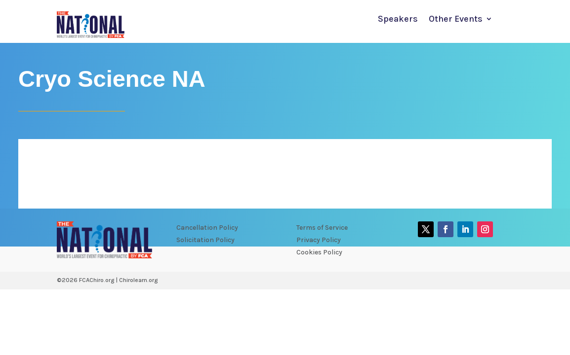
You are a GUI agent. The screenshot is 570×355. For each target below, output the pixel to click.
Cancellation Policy (207, 227)
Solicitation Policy (205, 240)
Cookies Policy (319, 252)
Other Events (456, 19)
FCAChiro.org (97, 280)
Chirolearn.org (138, 280)
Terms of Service (322, 227)
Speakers (398, 19)
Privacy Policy (318, 240)
